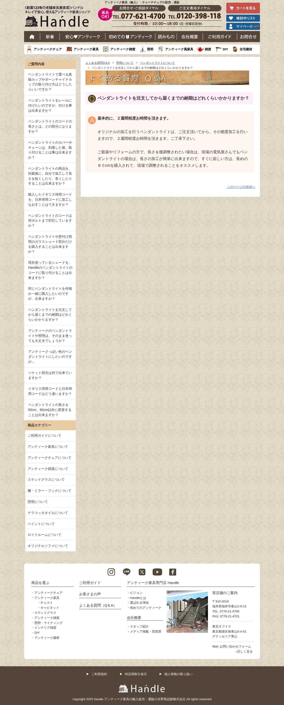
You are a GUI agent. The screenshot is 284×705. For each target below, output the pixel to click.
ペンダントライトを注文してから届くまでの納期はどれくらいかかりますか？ (50, 315)
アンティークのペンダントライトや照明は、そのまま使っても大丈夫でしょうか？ (50, 336)
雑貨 (208, 49)
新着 (50, 36)
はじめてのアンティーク (130, 36)
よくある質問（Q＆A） (98, 605)
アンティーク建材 (46, 638)
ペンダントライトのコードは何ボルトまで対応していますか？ (50, 221)
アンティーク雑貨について (48, 469)
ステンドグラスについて (46, 479)
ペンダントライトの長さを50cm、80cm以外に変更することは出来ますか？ (49, 410)
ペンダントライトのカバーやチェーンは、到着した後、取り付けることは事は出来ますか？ (50, 150)
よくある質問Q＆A (97, 62)
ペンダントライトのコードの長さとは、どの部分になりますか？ (50, 126)
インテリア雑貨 (45, 627)
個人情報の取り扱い (178, 674)
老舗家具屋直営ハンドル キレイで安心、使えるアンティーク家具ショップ (59, 17)
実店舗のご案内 (225, 593)
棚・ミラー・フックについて (49, 491)
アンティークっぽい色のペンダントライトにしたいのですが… (50, 357)
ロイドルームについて (44, 535)
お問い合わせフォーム (235, 646)
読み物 (166, 36)
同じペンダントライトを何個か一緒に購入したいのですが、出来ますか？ (50, 294)
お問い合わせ (248, 36)
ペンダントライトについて (157, 62)
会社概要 (190, 36)
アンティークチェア (48, 49)
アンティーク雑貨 (122, 49)
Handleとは (138, 598)
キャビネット (49, 607)
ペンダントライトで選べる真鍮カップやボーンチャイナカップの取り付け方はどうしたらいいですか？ (50, 81)
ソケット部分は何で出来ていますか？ (50, 375)
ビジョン (136, 593)
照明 (150, 49)
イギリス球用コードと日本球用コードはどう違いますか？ (50, 391)
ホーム (32, 36)
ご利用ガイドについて (44, 435)
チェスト (46, 602)
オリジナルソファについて (48, 546)
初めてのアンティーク (145, 607)
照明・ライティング (48, 623)
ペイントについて (41, 524)
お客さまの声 (90, 594)
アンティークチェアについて (49, 458)
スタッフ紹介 (139, 626)
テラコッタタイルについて (48, 513)
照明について (125, 62)
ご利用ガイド (220, 36)
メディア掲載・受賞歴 (145, 631)
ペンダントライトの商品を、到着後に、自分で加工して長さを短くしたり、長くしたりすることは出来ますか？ (50, 176)
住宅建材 (246, 49)
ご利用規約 (99, 674)
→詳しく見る (243, 651)
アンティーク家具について (48, 447)
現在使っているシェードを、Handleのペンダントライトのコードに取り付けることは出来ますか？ (50, 270)
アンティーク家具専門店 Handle (153, 583)
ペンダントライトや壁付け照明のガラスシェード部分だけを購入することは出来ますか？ (50, 244)
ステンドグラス (45, 613)
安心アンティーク (82, 36)
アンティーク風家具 (179, 49)
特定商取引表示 (136, 674)
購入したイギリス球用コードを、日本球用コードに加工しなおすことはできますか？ (50, 199)
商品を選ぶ (40, 583)
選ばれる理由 (139, 602)
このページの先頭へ (241, 187)
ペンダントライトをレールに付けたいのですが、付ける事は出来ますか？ (50, 105)
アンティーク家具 (86, 49)
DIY (225, 49)
